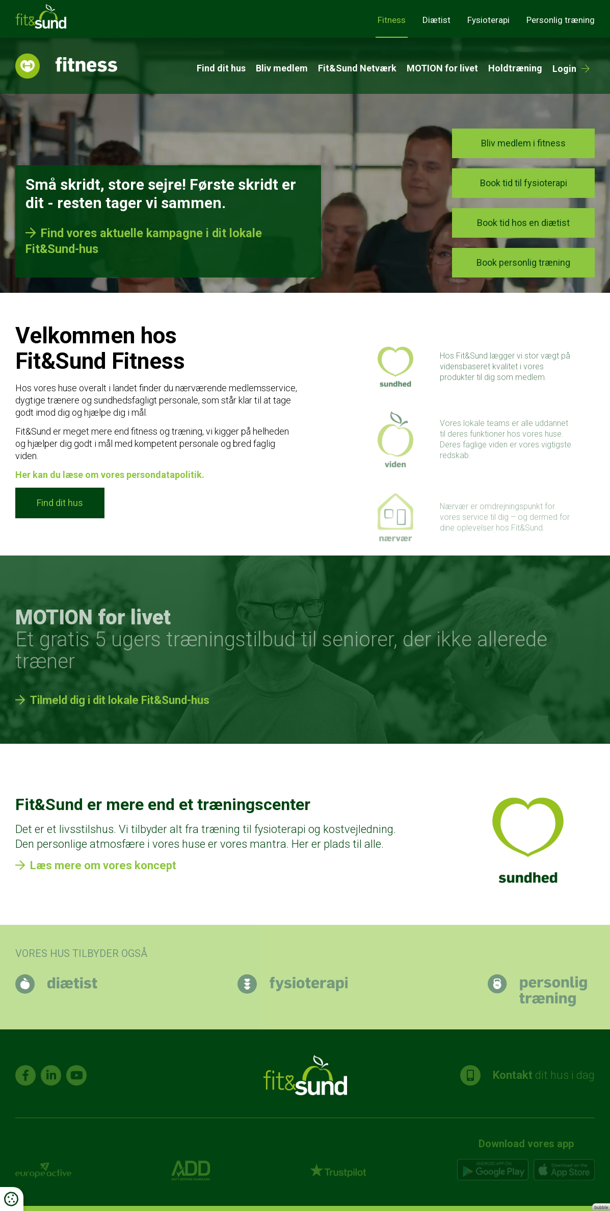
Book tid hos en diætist (523, 222)
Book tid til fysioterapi (523, 183)
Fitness (392, 20)
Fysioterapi (488, 20)
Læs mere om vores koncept (103, 865)
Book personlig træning (523, 262)
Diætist (436, 20)
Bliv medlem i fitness (523, 143)
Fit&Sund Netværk (357, 68)
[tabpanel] (305, 165)
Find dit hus (221, 68)
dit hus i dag (527, 1075)
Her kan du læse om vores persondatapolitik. (109, 474)
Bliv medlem (282, 68)
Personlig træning (560, 20)
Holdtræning (515, 68)
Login (564, 68)
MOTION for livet (442, 68)
